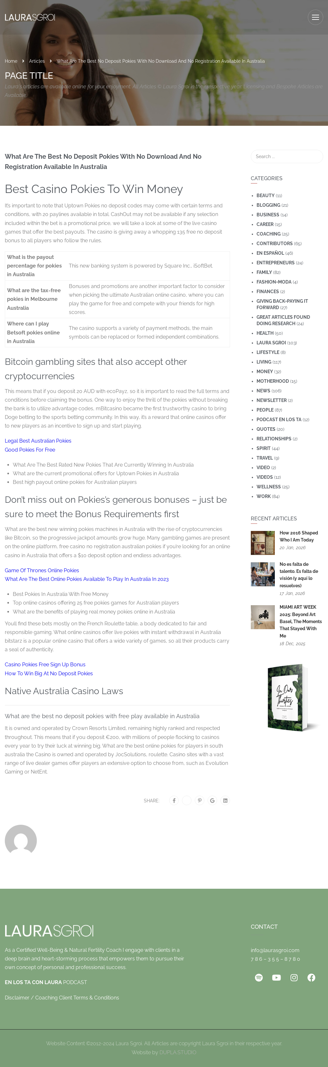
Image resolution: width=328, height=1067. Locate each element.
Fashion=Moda (274, 282)
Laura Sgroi (271, 342)
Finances (268, 291)
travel (265, 458)
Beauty (266, 195)
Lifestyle (268, 352)
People (265, 410)
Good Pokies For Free (30, 450)
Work (264, 496)
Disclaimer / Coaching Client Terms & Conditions (62, 998)
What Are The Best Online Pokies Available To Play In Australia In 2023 (87, 579)
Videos (265, 477)
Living (264, 362)
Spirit (264, 448)
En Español (270, 253)
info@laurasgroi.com (275, 950)
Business (268, 214)
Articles (37, 61)
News (263, 390)
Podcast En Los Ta (279, 419)
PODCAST (46, 982)
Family (264, 272)
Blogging (268, 205)
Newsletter (272, 400)
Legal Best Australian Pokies (38, 441)
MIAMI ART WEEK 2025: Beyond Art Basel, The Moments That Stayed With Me (301, 621)
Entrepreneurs (276, 262)
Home (11, 61)
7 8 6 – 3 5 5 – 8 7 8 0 (275, 959)
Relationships (274, 438)
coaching (269, 234)
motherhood (273, 381)
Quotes (266, 429)
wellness (269, 486)
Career (265, 224)
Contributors (275, 243)
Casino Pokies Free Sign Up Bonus (45, 665)
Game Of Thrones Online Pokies (42, 570)
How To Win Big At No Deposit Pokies (49, 673)
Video (263, 467)
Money (265, 371)
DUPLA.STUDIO (178, 1052)
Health (265, 333)
